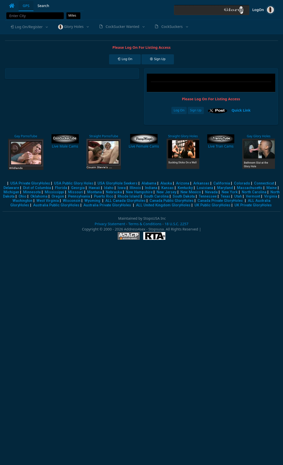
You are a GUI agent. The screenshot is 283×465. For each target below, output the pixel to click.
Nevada (211, 192)
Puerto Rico (104, 196)
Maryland (225, 188)
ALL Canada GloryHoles (125, 201)
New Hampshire (139, 192)
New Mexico (190, 192)
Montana (94, 192)
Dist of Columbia (37, 188)
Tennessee (208, 196)
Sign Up (196, 110)
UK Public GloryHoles (212, 205)
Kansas (167, 188)
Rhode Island (129, 196)
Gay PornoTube (25, 136)
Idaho (109, 188)
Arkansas (201, 183)
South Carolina (156, 196)
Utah (238, 196)
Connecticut (264, 183)
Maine (271, 188)
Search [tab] (43, 5)
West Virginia (47, 201)
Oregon (58, 196)
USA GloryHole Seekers (117, 183)
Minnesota (32, 192)
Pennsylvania (79, 196)
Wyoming (92, 201)
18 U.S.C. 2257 (176, 223)
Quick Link (241, 110)
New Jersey (166, 192)
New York (230, 192)
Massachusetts (249, 188)
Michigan (11, 192)
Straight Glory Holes (183, 136)
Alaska (166, 183)
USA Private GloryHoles (30, 183)
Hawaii (94, 188)
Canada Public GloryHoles (172, 201)
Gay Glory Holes (258, 136)
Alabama (148, 183)
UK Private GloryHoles (253, 205)
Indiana (151, 188)
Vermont (253, 196)
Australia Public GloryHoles (56, 205)
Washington (22, 201)
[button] (29, 27)
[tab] (12, 6)
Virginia (270, 196)
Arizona (182, 183)
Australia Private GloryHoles (107, 205)
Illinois (135, 188)
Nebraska (114, 192)
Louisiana (205, 188)
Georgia (78, 188)
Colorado (242, 183)
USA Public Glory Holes (73, 183)
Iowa (122, 188)
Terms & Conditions (144, 223)
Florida (61, 188)
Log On (179, 110)
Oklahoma (39, 196)
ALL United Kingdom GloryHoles (163, 205)
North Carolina (254, 192)
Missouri (75, 192)
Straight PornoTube (103, 136)
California (221, 183)
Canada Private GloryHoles (220, 201)
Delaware (11, 188)
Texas (225, 196)
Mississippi (54, 192)
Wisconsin (71, 201)
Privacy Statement (110, 223)
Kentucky (185, 188)
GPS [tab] (26, 5)
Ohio (22, 196)
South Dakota (184, 196)
